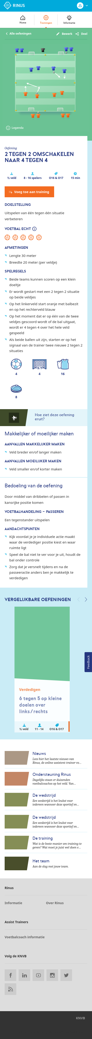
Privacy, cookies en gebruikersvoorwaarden (49, 1032)
